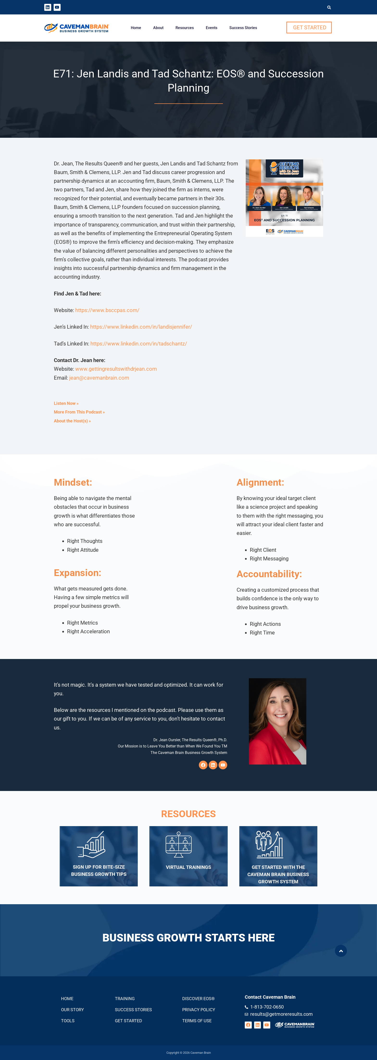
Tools (68, 1020)
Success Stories (243, 27)
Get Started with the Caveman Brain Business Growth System (278, 874)
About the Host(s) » (72, 420)
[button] (329, 7)
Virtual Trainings (188, 867)
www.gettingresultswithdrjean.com (116, 369)
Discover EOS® (198, 998)
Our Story (72, 1009)
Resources (185, 27)
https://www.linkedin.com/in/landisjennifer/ (141, 327)
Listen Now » (66, 403)
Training (125, 998)
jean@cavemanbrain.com (99, 378)
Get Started (128, 1020)
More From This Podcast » (79, 411)
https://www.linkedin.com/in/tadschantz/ (138, 344)
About (158, 27)
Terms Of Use (197, 1020)
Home (136, 27)
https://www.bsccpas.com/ (107, 310)
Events (211, 27)
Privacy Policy (198, 1009)
